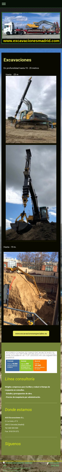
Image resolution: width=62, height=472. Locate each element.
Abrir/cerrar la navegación (31, 4)
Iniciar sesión (53, 463)
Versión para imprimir (13, 463)
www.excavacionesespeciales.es (31, 333)
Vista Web (55, 465)
